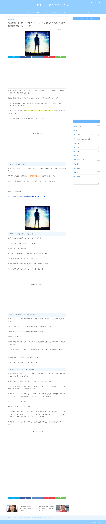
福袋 (87, 172)
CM (87, 130)
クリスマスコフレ (87, 147)
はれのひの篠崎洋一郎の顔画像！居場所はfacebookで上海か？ (28, 196)
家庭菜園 (87, 168)
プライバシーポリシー (70, 12)
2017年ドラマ (87, 126)
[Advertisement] (37, 73)
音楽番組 (87, 176)
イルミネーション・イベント (87, 134)
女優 (87, 164)
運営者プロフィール (42, 12)
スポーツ (87, 151)
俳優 (87, 155)
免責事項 (22, 522)
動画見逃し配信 (87, 160)
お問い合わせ (56, 12)
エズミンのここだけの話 (53, 5)
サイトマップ (85, 12)
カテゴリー (28, 12)
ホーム (19, 12)
